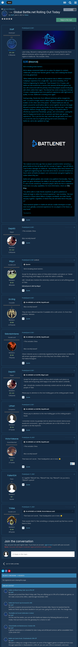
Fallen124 (11, 471)
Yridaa (12, 503)
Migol (11, 257)
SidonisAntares (12, 329)
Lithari (12, 401)
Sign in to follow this (9, 9)
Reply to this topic (66, 20)
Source (33, 61)
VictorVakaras (11, 434)
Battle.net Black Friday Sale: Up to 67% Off (21, 586)
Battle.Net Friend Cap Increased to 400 (20, 598)
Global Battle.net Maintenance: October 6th (22, 621)
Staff (12, 15)
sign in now (48, 540)
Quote (28, 215)
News (26, 15)
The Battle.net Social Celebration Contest (21, 608)
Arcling (12, 294)
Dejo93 (11, 224)
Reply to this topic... (20, 550)
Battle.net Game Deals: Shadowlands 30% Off (23, 634)
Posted (28, 28)
